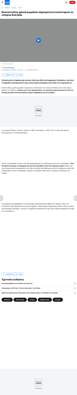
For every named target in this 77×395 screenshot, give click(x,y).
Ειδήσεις (7, 7)
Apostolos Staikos (9, 67)
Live (72, 2)
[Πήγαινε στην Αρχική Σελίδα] (7, 2)
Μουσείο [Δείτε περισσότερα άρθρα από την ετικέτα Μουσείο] (7, 299)
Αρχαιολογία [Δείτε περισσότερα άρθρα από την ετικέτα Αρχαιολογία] (44, 299)
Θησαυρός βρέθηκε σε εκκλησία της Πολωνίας (17, 283)
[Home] (2, 7)
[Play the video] (38, 40)
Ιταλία (20, 7)
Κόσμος (14, 7)
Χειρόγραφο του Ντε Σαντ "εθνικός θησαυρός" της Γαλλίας (21, 288)
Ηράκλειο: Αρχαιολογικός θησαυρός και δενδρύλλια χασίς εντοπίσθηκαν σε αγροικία (30, 293)
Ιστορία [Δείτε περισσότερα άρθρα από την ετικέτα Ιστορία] (57, 299)
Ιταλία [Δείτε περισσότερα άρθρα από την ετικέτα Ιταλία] (32, 299)
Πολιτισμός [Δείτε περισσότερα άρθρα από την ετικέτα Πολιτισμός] (20, 299)
